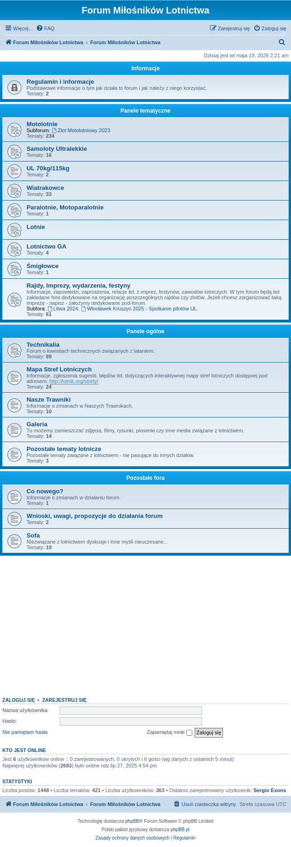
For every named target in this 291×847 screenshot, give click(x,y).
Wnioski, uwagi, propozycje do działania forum (94, 515)
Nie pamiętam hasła (24, 732)
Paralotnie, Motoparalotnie (65, 207)
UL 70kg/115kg (48, 168)
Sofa (33, 535)
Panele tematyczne (145, 111)
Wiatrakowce (45, 187)
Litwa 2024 (62, 308)
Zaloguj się (18, 700)
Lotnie (36, 226)
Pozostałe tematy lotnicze (64, 448)
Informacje (145, 68)
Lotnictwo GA (47, 246)
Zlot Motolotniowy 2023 (81, 130)
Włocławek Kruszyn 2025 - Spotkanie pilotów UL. (139, 308)
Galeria (37, 424)
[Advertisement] (145, 623)
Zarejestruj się (64, 700)
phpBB (132, 821)
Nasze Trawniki (49, 399)
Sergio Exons (269, 790)
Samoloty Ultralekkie (57, 148)
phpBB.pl (179, 829)
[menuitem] (45, 28)
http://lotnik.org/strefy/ (73, 381)
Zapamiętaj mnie (169, 732)
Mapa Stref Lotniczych (59, 369)
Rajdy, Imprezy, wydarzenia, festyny (78, 285)
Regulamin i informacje (60, 81)
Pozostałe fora (145, 478)
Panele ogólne (145, 331)
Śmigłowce (43, 265)
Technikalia (43, 344)
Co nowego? (45, 491)
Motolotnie (42, 124)
